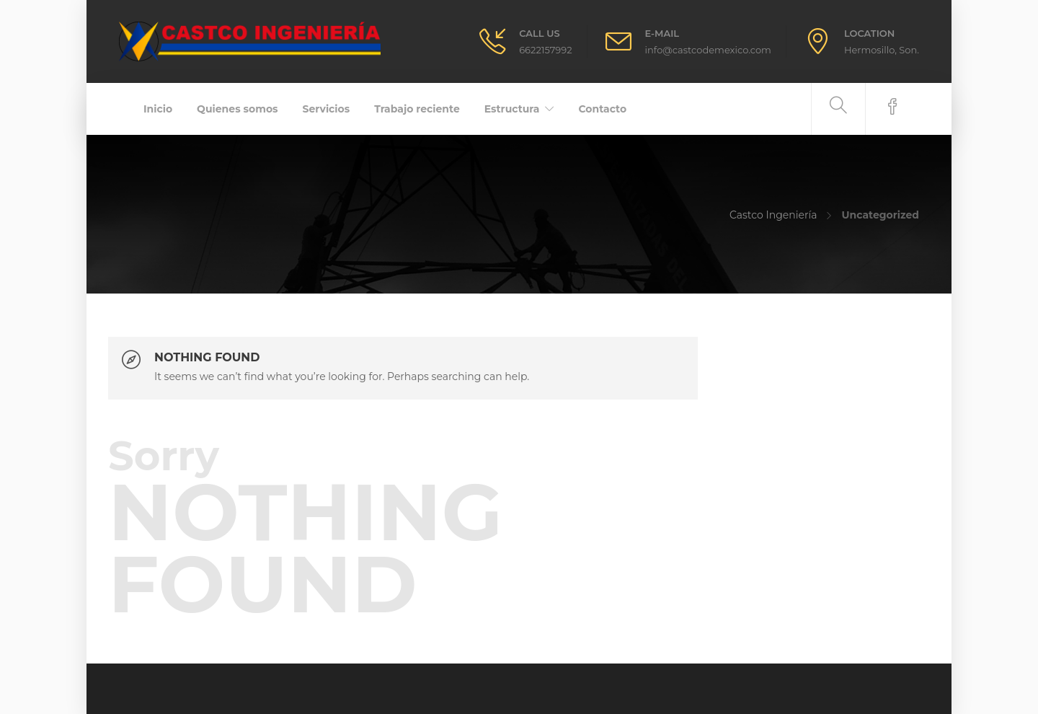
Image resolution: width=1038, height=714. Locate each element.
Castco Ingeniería (773, 214)
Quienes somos (237, 108)
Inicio (157, 108)
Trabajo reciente (417, 108)
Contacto (602, 108)
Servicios (326, 108)
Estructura (512, 108)
